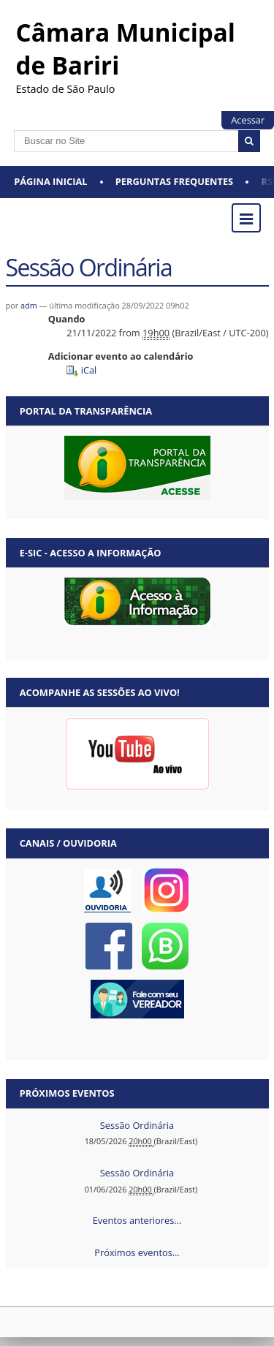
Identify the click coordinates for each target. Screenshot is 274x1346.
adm (28, 305)
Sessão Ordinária (137, 1125)
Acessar (248, 119)
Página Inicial (50, 181)
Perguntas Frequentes (174, 181)
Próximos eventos (67, 1093)
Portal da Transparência (86, 410)
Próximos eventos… (136, 1252)
